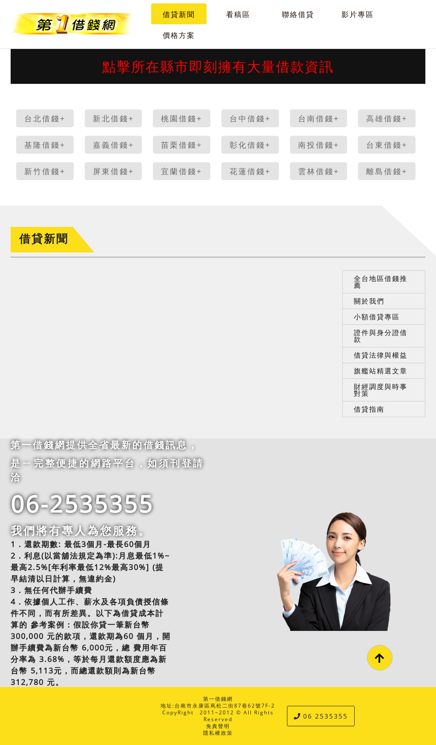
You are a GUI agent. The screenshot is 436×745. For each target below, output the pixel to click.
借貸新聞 (179, 14)
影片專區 (357, 14)
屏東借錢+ (113, 171)
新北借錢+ (113, 118)
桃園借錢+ (181, 118)
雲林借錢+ (318, 171)
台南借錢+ (318, 118)
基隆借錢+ (45, 145)
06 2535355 (321, 716)
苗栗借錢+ (181, 145)
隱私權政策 (218, 732)
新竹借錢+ (45, 171)
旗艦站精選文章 (380, 370)
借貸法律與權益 (380, 355)
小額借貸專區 (377, 316)
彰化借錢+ (250, 145)
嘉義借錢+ (113, 145)
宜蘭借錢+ (181, 171)
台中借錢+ (250, 118)
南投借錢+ (318, 145)
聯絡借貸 (298, 14)
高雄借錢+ (386, 118)
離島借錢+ (386, 171)
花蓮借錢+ (250, 171)
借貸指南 (369, 409)
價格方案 (179, 35)
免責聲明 (218, 726)
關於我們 (369, 301)
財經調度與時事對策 (380, 390)
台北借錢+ (45, 118)
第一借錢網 (218, 698)
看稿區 (238, 14)
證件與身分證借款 (380, 336)
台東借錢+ (386, 145)
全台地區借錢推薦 (380, 282)
